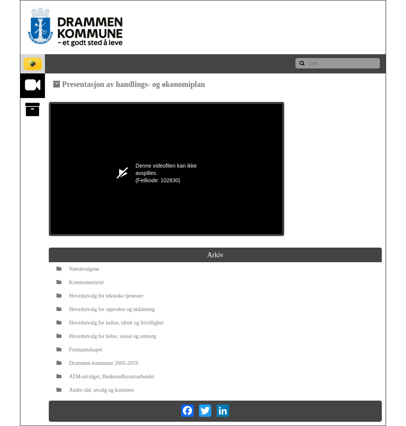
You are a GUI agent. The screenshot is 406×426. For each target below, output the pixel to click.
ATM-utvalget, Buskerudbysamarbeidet (105, 376)
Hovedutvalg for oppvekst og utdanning (105, 309)
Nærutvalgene (77, 269)
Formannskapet (79, 350)
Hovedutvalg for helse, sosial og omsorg (106, 336)
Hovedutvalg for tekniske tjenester (99, 296)
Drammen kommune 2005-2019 (97, 363)
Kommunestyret (80, 282)
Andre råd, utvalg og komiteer (95, 390)
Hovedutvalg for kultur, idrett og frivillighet (110, 323)
